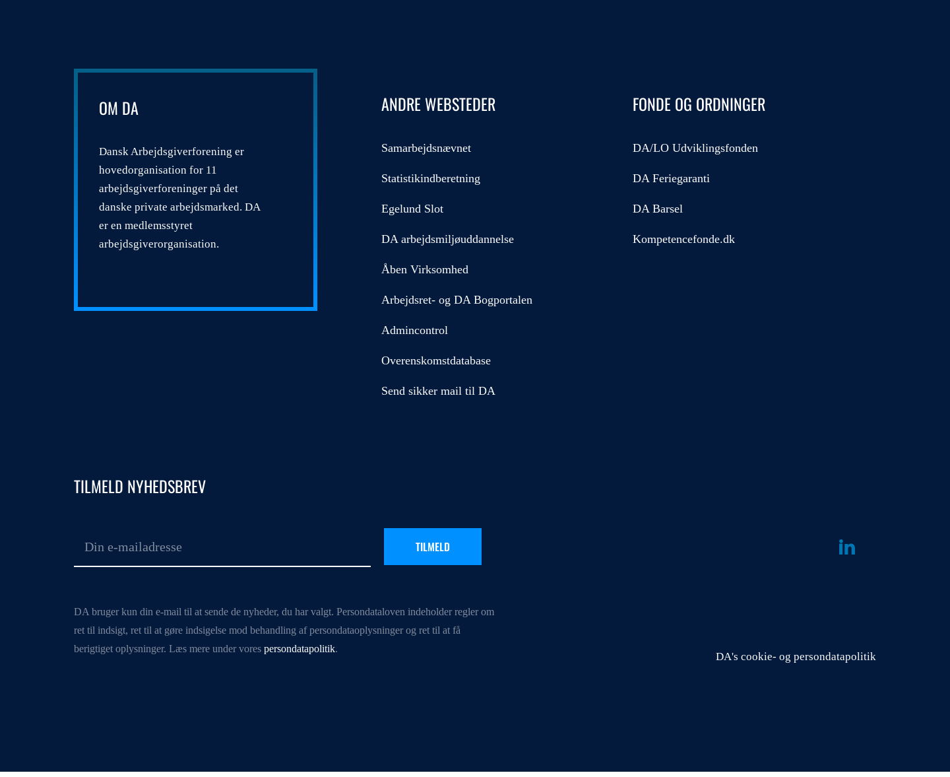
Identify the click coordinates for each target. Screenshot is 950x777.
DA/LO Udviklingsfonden (695, 147)
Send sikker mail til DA (438, 390)
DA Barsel (658, 208)
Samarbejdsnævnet (426, 147)
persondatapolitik (299, 648)
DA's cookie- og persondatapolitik (796, 656)
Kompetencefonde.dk (684, 239)
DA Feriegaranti (671, 178)
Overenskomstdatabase (436, 360)
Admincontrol (414, 330)
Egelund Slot (412, 208)
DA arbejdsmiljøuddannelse (447, 239)
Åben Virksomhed (424, 269)
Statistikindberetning (430, 178)
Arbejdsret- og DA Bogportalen (456, 299)
